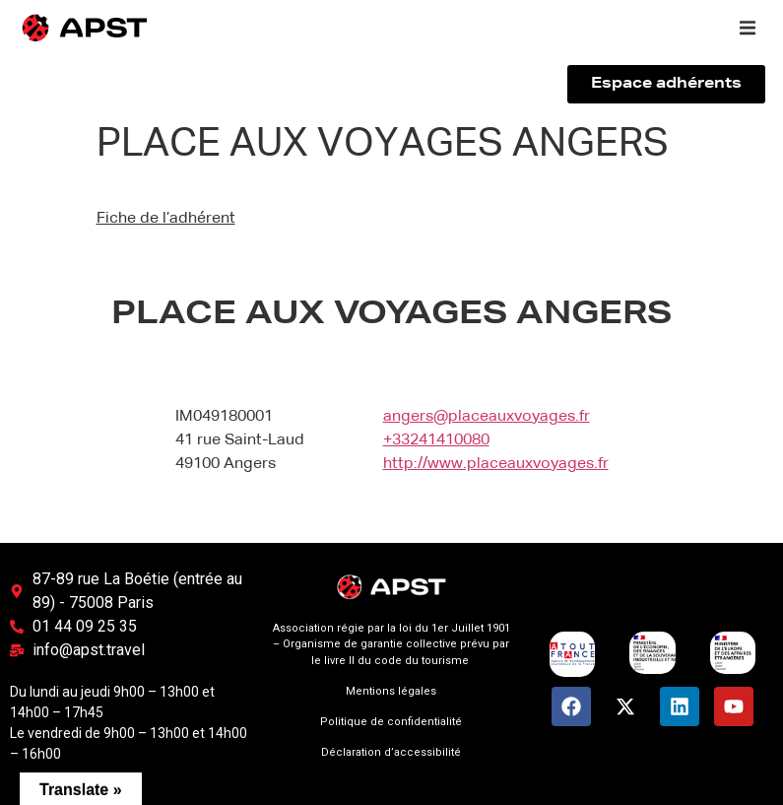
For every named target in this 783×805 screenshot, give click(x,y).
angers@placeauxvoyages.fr (486, 417)
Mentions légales (391, 691)
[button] (747, 27)
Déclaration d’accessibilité (391, 752)
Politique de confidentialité (391, 721)
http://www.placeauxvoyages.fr (496, 464)
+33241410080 (436, 440)
